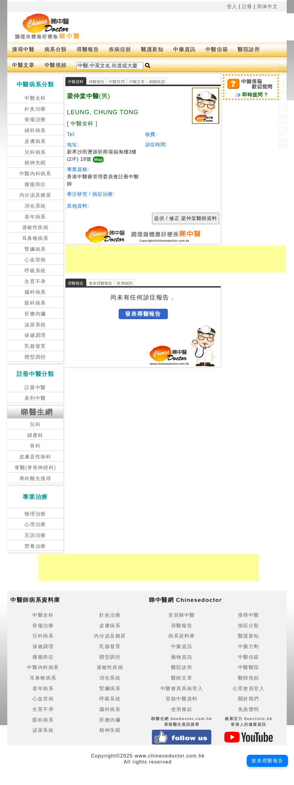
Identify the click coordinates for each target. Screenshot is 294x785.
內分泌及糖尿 (35, 195)
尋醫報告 (88, 49)
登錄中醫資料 (182, 698)
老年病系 (35, 216)
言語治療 (35, 535)
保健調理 (35, 335)
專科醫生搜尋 (35, 478)
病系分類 (56, 49)
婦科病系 (35, 130)
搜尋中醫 (23, 49)
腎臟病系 (35, 249)
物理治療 (35, 513)
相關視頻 (157, 81)
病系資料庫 (181, 635)
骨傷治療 (35, 119)
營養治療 (35, 546)
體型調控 (35, 357)
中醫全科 (35, 98)
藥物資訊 (181, 657)
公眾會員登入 (249, 688)
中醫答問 (117, 81)
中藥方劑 (248, 646)
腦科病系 (35, 292)
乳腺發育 (35, 346)
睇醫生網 (37, 412)
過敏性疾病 (35, 227)
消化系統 (35, 205)
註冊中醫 (35, 387)
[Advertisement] (175, 259)
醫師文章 (181, 677)
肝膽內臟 (35, 313)
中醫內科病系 (35, 173)
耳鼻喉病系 (35, 238)
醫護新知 (152, 49)
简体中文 (267, 6)
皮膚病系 (35, 141)
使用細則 (125, 283)
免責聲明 (248, 709)
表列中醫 (35, 398)
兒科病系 (35, 152)
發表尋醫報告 (101, 283)
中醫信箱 (217, 49)
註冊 (247, 6)
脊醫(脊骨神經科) (35, 467)
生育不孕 (35, 281)
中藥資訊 (184, 49)
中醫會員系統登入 (181, 688)
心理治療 (35, 524)
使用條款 (181, 709)
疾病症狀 (120, 49)
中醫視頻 (56, 65)
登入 (232, 6)
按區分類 (248, 625)
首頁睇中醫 (181, 615)
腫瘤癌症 (35, 184)
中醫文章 (23, 65)
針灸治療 (35, 108)
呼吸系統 (35, 270)
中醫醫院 (248, 667)
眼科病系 (35, 302)
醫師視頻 (248, 677)
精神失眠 (35, 162)
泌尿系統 (35, 324)
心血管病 (35, 259)
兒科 (35, 424)
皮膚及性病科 (35, 456)
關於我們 (248, 698)
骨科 (35, 445)
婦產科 (35, 435)
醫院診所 (249, 49)
